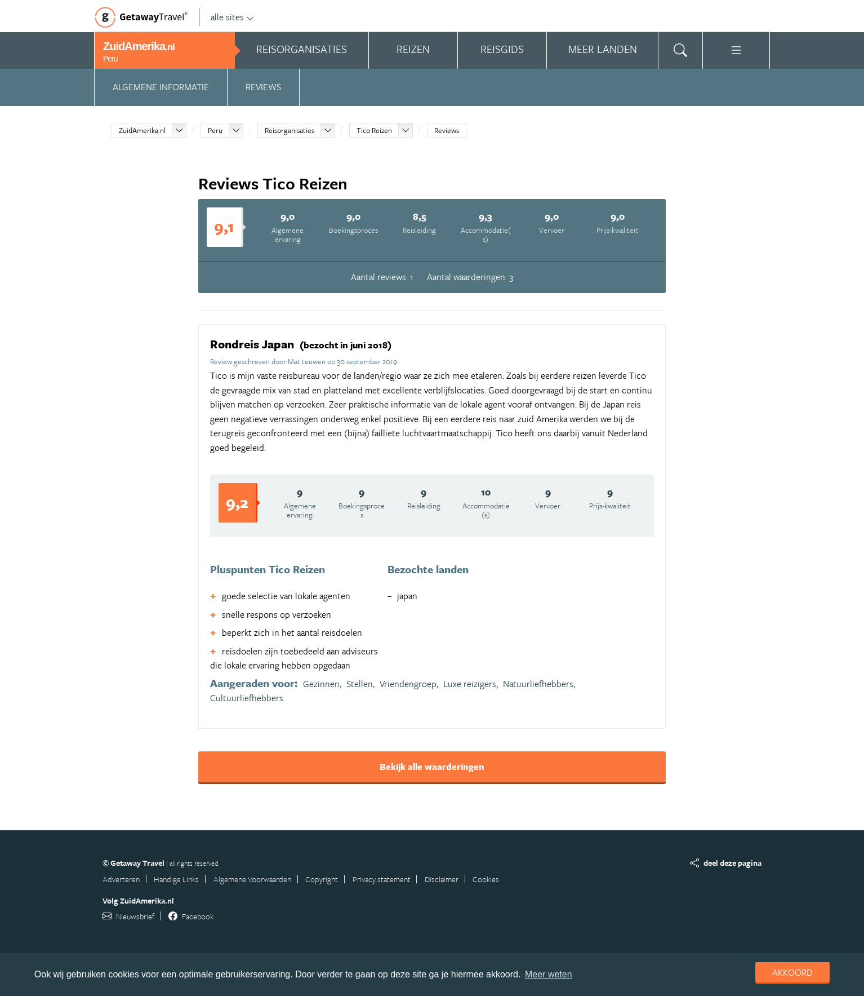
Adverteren (121, 879)
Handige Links (176, 879)
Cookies (486, 879)
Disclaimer (441, 879)
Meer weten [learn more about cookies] (548, 974)
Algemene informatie (161, 87)
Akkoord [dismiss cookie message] (792, 972)
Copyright (321, 879)
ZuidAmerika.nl (142, 130)
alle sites (232, 17)
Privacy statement (382, 879)
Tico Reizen (374, 130)
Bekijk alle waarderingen (432, 766)
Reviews (263, 87)
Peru (215, 130)
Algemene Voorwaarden (252, 879)
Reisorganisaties (289, 130)
